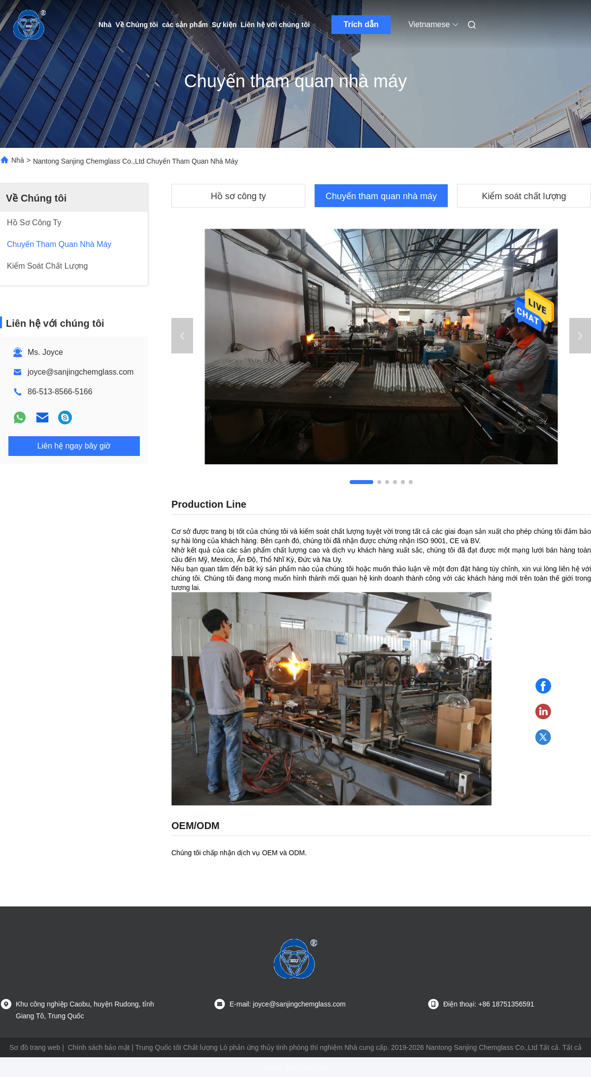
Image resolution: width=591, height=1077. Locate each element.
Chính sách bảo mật (99, 1047)
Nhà (104, 25)
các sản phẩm (185, 25)
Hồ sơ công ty (238, 196)
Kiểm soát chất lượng (524, 196)
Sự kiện (224, 25)
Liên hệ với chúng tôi (275, 25)
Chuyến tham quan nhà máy (381, 196)
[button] (361, 482)
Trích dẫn (361, 24)
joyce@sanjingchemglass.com (80, 372)
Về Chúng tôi (136, 25)
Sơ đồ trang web (34, 1047)
